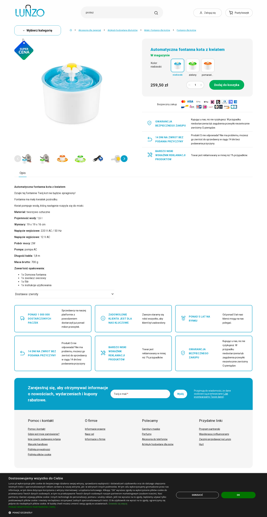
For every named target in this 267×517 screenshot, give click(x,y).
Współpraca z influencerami (214, 434)
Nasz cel (89, 434)
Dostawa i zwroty (64, 294)
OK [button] (238, 495)
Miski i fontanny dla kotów (157, 30)
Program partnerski (209, 429)
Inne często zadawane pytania (44, 439)
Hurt (201, 444)
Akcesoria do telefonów (155, 439)
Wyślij (180, 394)
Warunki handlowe (38, 444)
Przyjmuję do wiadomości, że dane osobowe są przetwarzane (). (212, 393)
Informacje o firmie (95, 439)
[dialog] (133, 495)
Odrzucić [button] (197, 495)
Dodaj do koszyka (226, 85)
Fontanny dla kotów (186, 30)
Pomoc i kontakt (36, 429)
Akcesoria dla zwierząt (89, 30)
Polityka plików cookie (39, 454)
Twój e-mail (121, 394)
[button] (17, 158)
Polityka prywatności (39, 449)
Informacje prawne (95, 429)
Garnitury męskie (151, 429)
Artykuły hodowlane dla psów (158, 444)
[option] (26, 158)
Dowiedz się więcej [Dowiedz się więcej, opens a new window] (118, 503)
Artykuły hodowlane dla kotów (123, 30)
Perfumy (147, 434)
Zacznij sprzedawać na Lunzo (215, 439)
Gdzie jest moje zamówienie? (43, 434)
